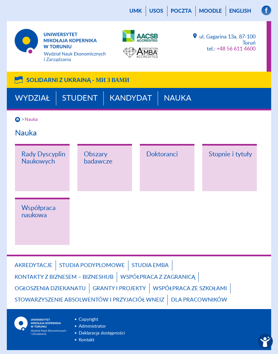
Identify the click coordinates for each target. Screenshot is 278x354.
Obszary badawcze (98, 158)
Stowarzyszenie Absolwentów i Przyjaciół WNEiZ (89, 300)
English (240, 11)
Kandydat (131, 98)
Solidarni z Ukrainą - (77, 80)
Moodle (210, 11)
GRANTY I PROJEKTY (119, 288)
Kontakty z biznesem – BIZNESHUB (64, 277)
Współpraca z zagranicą (157, 277)
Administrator (92, 326)
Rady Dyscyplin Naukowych (43, 158)
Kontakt (86, 340)
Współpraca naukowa (38, 212)
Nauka (177, 98)
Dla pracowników (199, 300)
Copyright (88, 319)
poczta (181, 11)
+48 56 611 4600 (236, 48)
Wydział (32, 98)
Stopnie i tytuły (230, 154)
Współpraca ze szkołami (190, 288)
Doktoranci (162, 154)
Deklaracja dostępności (102, 333)
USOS (156, 11)
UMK (135, 11)
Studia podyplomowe (92, 265)
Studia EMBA (150, 265)
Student (80, 98)
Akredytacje (33, 265)
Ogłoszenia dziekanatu (50, 288)
